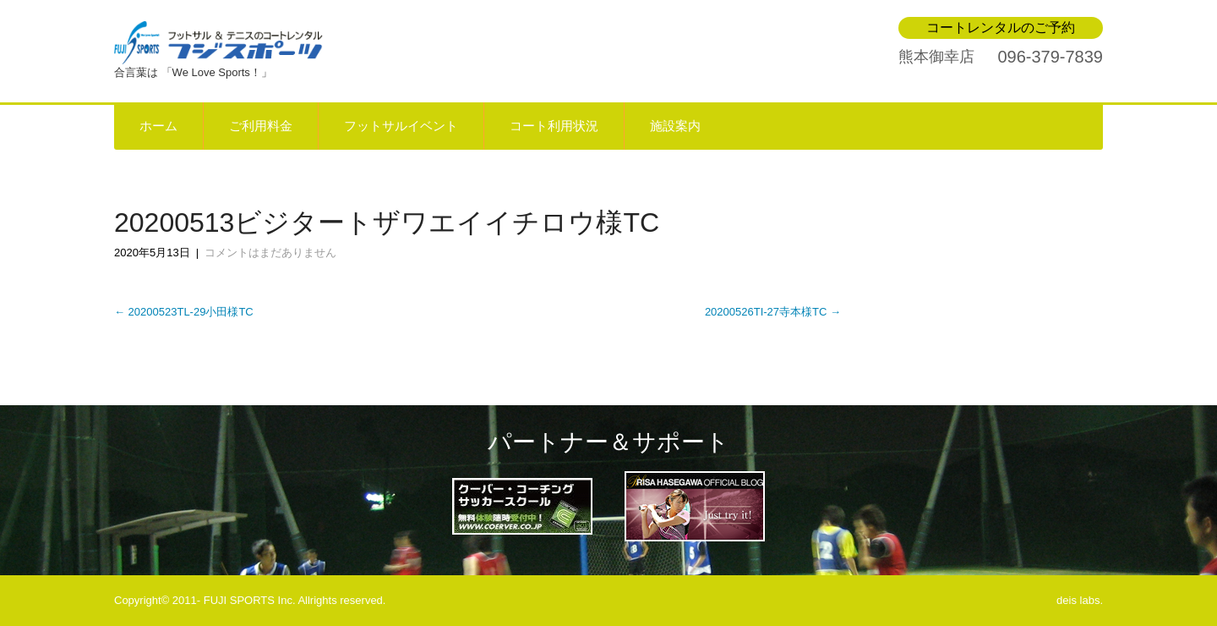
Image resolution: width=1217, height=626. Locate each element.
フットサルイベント (401, 126)
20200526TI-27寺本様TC (773, 311)
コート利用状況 (554, 126)
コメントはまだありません (270, 252)
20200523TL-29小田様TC (184, 311)
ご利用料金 (260, 126)
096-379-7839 (1050, 56)
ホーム (158, 126)
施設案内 (675, 126)
